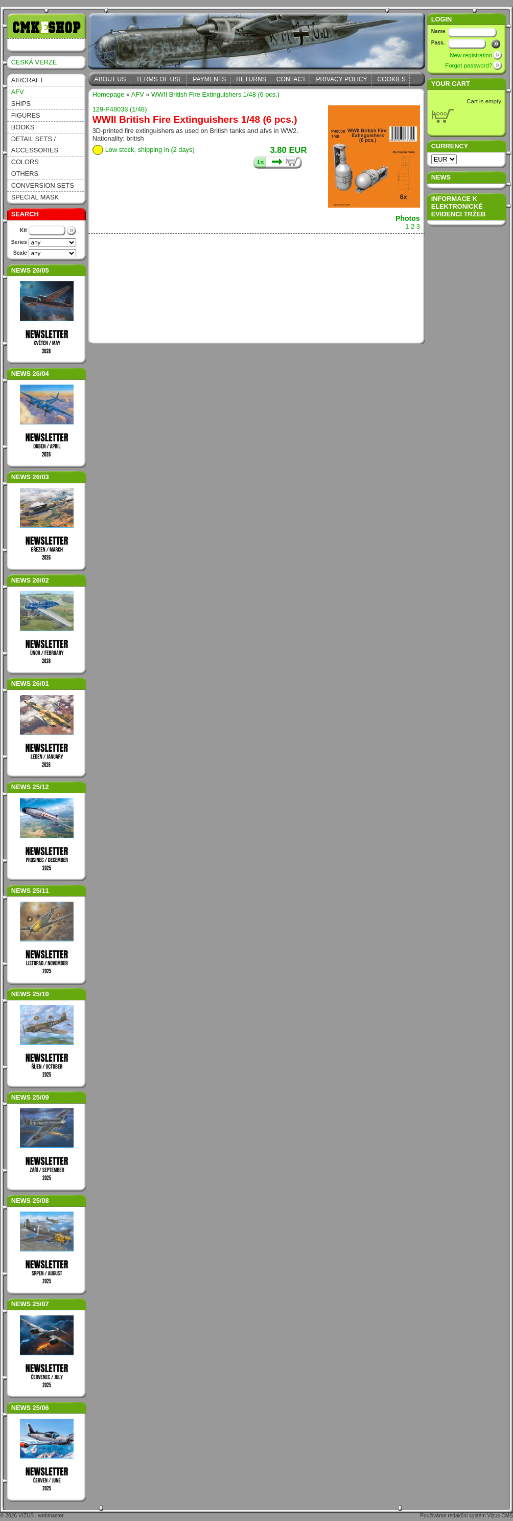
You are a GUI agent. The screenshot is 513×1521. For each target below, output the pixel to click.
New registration (471, 55)
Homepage (108, 94)
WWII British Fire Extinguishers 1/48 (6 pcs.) (215, 94)
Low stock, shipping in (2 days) (150, 149)
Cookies (392, 79)
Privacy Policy (341, 79)
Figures (25, 115)
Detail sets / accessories (34, 144)
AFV (17, 92)
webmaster (51, 1515)
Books (23, 127)
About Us (110, 79)
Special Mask (35, 197)
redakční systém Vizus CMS (480, 1515)
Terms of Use (159, 79)
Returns (251, 79)
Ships (21, 103)
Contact (291, 79)
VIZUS (26, 1515)
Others (24, 173)
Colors (25, 162)
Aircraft (27, 80)
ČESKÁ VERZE (34, 62)
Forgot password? (468, 65)
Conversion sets (42, 185)
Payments (209, 79)
